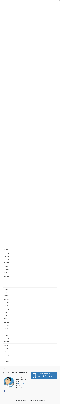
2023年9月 (6, 286)
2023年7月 (6, 292)
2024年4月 (6, 263)
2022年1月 (6, 352)
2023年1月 (6, 312)
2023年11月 (6, 279)
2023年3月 (6, 305)
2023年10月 (6, 282)
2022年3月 (6, 345)
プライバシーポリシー (9, 368)
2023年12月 (6, 276)
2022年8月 (6, 328)
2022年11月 (6, 319)
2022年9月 (6, 325)
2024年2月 (6, 269)
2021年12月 (6, 355)
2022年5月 (6, 338)
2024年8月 (6, 250)
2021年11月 (6, 358)
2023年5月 (6, 299)
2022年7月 (6, 332)
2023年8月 (6, 289)
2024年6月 (6, 256)
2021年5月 (6, 361)
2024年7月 (6, 253)
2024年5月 (6, 259)
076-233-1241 (21, 383)
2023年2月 (6, 309)
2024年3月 (6, 266)
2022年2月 (6, 348)
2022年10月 (6, 322)
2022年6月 (6, 335)
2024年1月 (6, 273)
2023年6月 (6, 296)
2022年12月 (6, 315)
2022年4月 (6, 342)
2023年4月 (6, 302)
